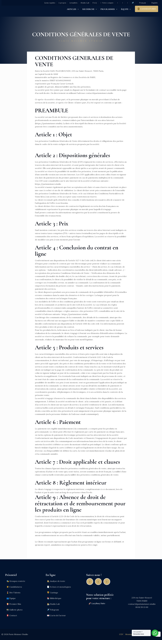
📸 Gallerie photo (14, 609)
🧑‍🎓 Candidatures (14, 587)
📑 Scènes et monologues (59, 587)
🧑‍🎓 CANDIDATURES (146, 9)
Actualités (73, 3)
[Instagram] (99, 582)
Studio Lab (85, 3)
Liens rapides (49, 3)
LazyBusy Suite (98, 603)
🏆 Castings (52, 592)
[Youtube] (107, 582)
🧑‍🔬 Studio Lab (53, 604)
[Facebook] (90, 582)
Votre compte (106, 3)
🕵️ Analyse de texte (56, 581)
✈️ (133, 3)
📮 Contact (11, 615)
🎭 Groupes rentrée (15, 581)
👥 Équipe (11, 598)
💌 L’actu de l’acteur (56, 615)
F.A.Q (95, 3)
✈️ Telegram (53, 609)
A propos (62, 3)
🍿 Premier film (13, 604)
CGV (121, 634)
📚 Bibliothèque (54, 598)
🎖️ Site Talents (13, 592)
